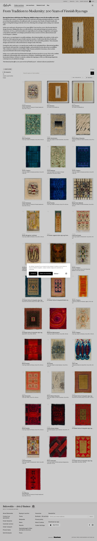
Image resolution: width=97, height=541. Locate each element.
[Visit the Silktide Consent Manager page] (66, 273)
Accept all (33, 273)
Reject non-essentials (45, 273)
